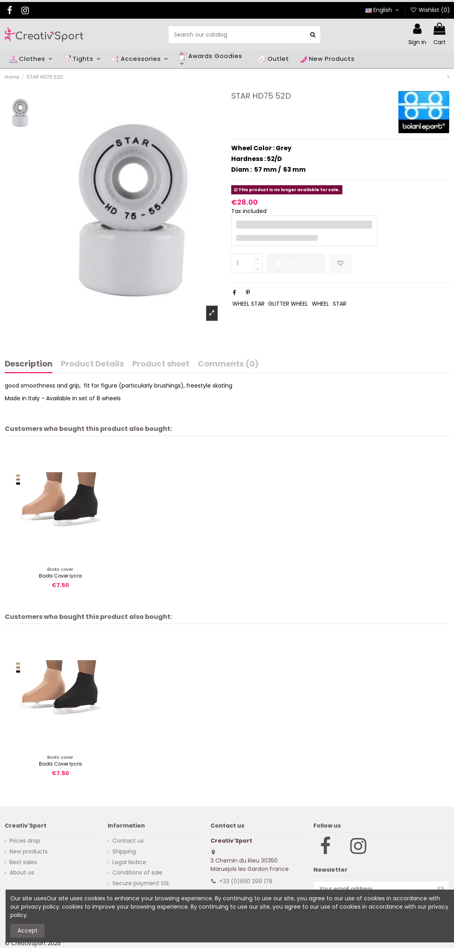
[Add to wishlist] (340, 263)
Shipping (124, 851)
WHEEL (320, 304)
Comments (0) (228, 364)
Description (28, 364)
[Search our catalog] (313, 34)
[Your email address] (373, 888)
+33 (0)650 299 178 (245, 881)
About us (22, 872)
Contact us (128, 841)
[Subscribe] (440, 888)
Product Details (92, 364)
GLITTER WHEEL (288, 304)
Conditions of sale (137, 872)
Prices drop (25, 841)
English (383, 10)
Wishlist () (430, 10)
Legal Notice (129, 862)
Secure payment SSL (141, 883)
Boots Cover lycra (60, 575)
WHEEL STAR (248, 304)
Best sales (23, 862)
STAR (339, 304)
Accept (27, 930)
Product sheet (160, 364)
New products (29, 851)
